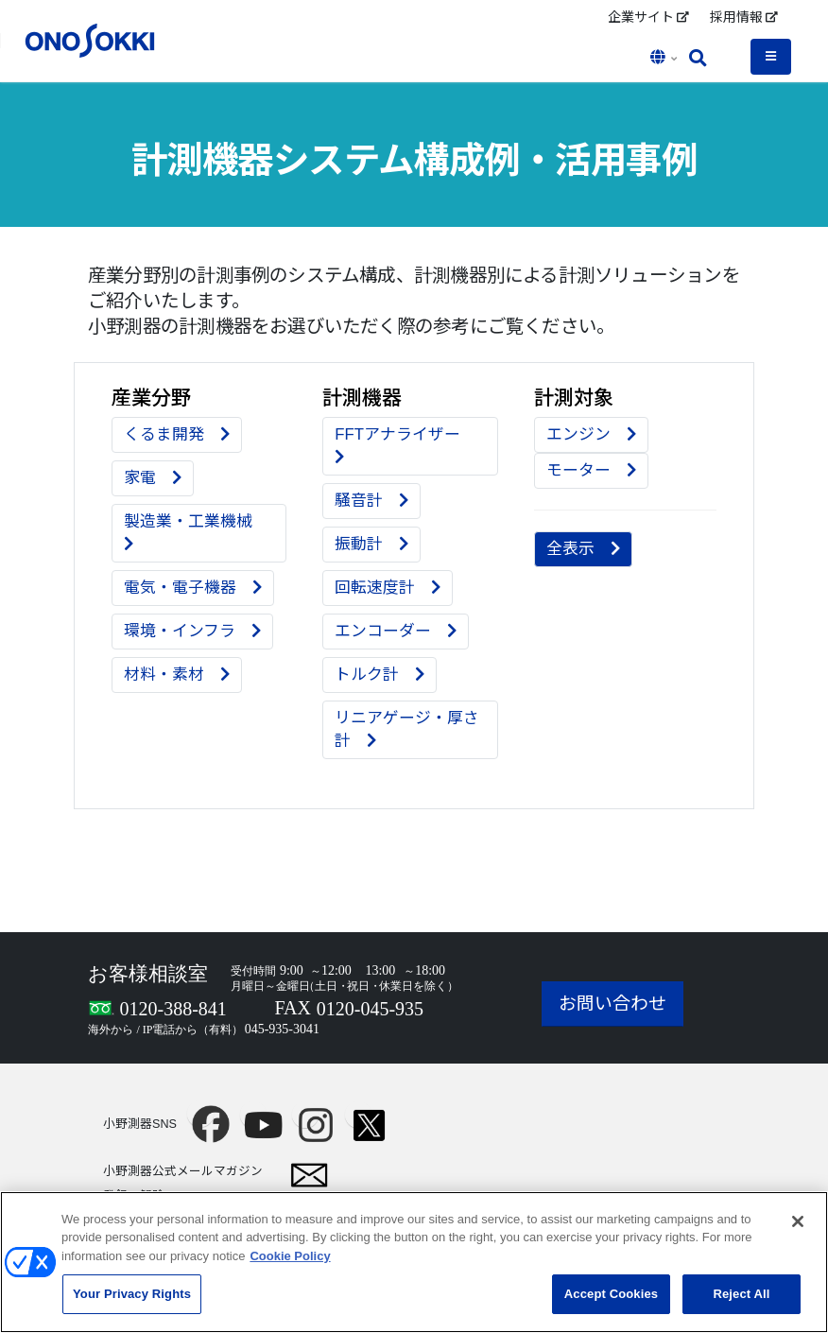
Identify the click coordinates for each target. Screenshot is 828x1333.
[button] (665, 59)
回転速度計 (387, 588)
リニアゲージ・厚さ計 (407, 729)
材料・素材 (177, 675)
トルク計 (379, 675)
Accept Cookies (611, 1304)
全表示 (583, 549)
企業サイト (648, 17)
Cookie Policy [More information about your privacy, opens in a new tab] (290, 1265)
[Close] (798, 1231)
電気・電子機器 (193, 588)
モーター (591, 470)
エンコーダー (396, 631)
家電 (152, 478)
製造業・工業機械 (196, 532)
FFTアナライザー (405, 445)
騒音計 (371, 501)
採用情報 (744, 17)
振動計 (371, 544)
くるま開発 (177, 434)
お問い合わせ (612, 1003)
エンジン (591, 434)
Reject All (741, 1304)
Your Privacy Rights (132, 1304)
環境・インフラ (192, 631)
